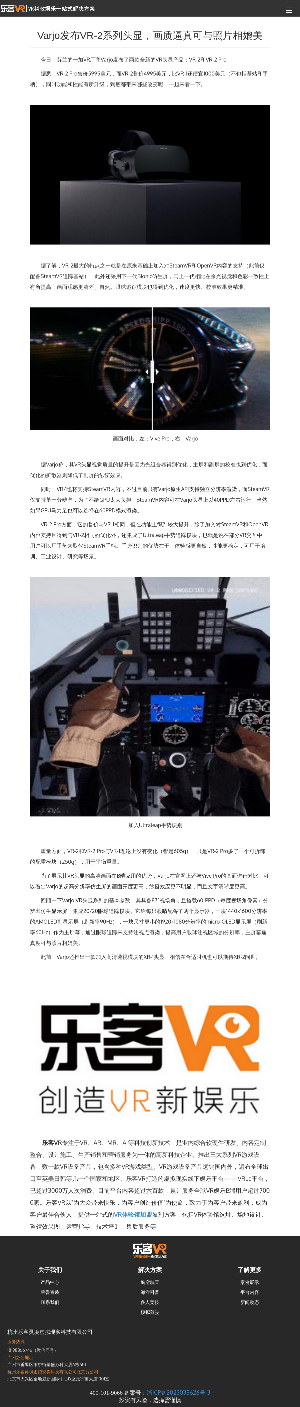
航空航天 (150, 1282)
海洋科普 (150, 1292)
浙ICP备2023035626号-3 (178, 1392)
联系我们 (50, 1302)
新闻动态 (249, 1302)
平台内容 (249, 1292)
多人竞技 (150, 1302)
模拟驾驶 (150, 1312)
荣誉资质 (50, 1292)
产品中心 (50, 1282)
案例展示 (249, 1282)
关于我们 (50, 1269)
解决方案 (150, 1269)
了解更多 (250, 1269)
